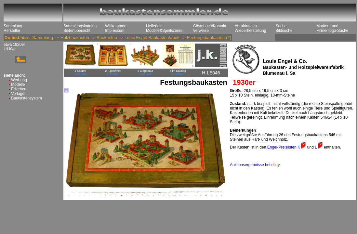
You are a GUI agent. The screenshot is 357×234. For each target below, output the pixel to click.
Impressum (114, 30)
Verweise (201, 30)
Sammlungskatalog (80, 26)
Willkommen (115, 26)
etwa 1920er (14, 44)
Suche (280, 26)
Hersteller (12, 30)
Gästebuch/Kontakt (209, 26)
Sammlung (13, 26)
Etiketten (18, 89)
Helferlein (154, 26)
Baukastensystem (26, 98)
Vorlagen (18, 93)
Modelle (18, 84)
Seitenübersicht (76, 30)
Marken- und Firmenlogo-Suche (332, 28)
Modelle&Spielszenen (164, 30)
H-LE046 (211, 72)
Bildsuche (283, 30)
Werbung (19, 80)
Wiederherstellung (250, 30)
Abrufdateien (246, 26)
